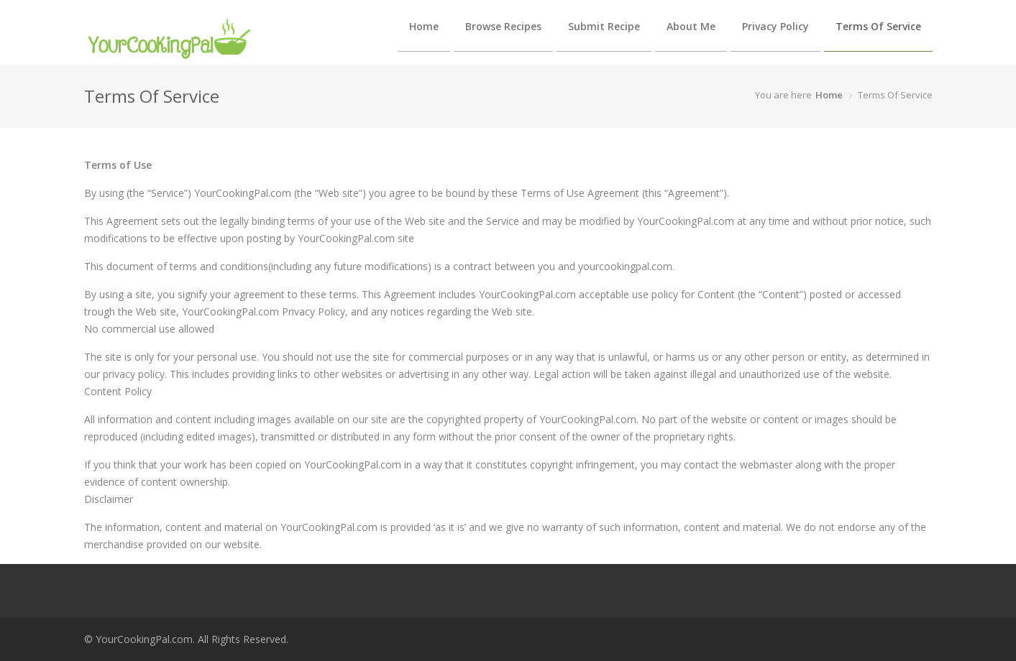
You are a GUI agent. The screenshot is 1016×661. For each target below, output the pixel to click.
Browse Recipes (503, 26)
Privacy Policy (775, 26)
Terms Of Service (878, 26)
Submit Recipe (604, 26)
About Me (691, 26)
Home (424, 26)
